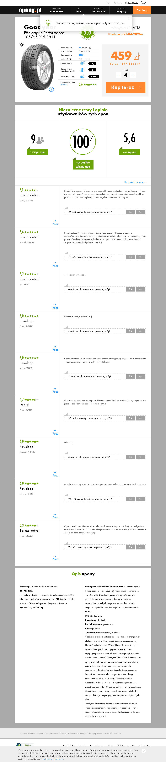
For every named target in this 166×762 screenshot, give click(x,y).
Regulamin (118, 3)
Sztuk (125, 70)
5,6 (87, 32)
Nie (140, 211)
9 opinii (64, 84)
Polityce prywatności (53, 759)
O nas (108, 3)
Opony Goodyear (36, 733)
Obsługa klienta (131, 3)
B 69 (94, 76)
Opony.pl (24, 733)
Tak (130, 211)
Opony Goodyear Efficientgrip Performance (61, 733)
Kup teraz (122, 87)
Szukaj (142, 10)
